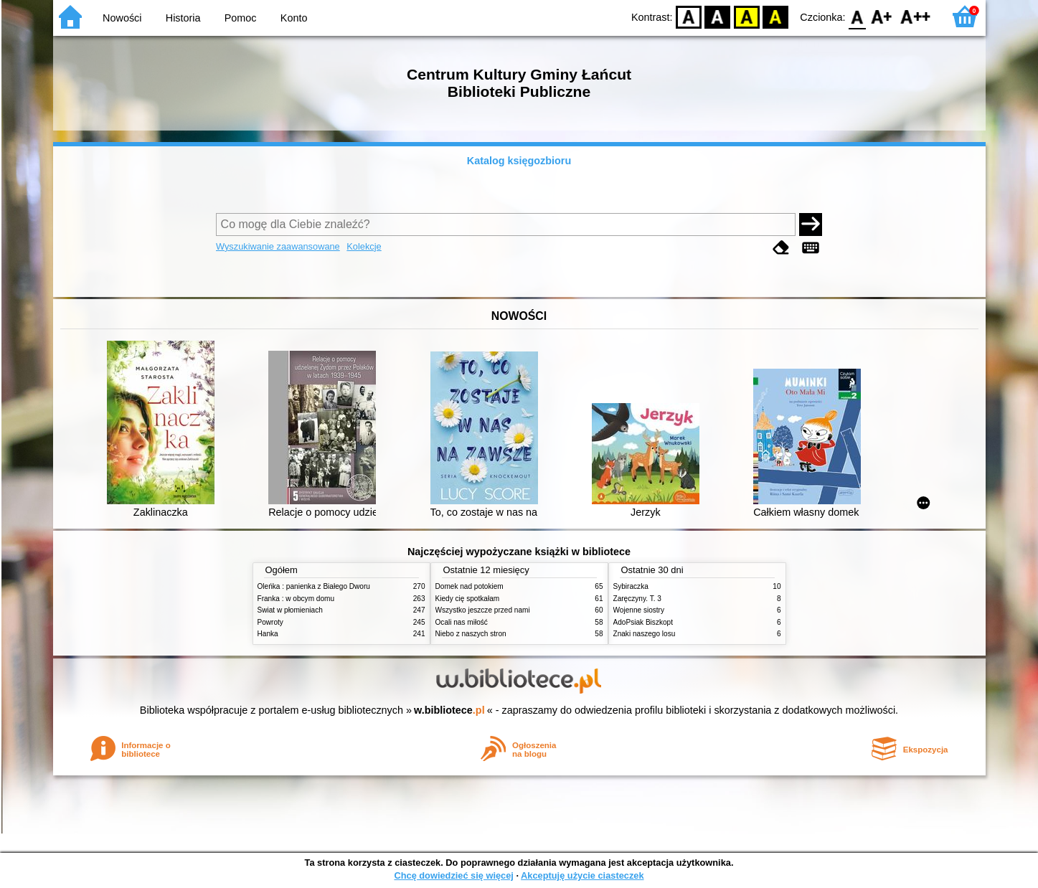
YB (746, 16)
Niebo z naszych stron (470, 634)
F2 (916, 16)
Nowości (122, 18)
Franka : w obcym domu (296, 599)
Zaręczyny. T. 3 (637, 599)
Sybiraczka (630, 586)
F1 (882, 16)
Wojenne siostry (639, 610)
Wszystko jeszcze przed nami (482, 610)
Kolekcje (363, 246)
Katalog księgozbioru (519, 160)
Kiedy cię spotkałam (467, 599)
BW (718, 16)
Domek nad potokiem (469, 586)
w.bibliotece (449, 710)
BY (775, 16)
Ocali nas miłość (461, 622)
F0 (857, 16)
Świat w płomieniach (290, 610)
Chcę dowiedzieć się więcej (453, 875)
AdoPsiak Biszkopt (643, 622)
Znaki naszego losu (644, 634)
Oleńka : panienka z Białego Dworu (314, 586)
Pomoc (241, 18)
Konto (294, 18)
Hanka (268, 634)
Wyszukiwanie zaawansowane (278, 246)
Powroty (270, 622)
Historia (183, 18)
